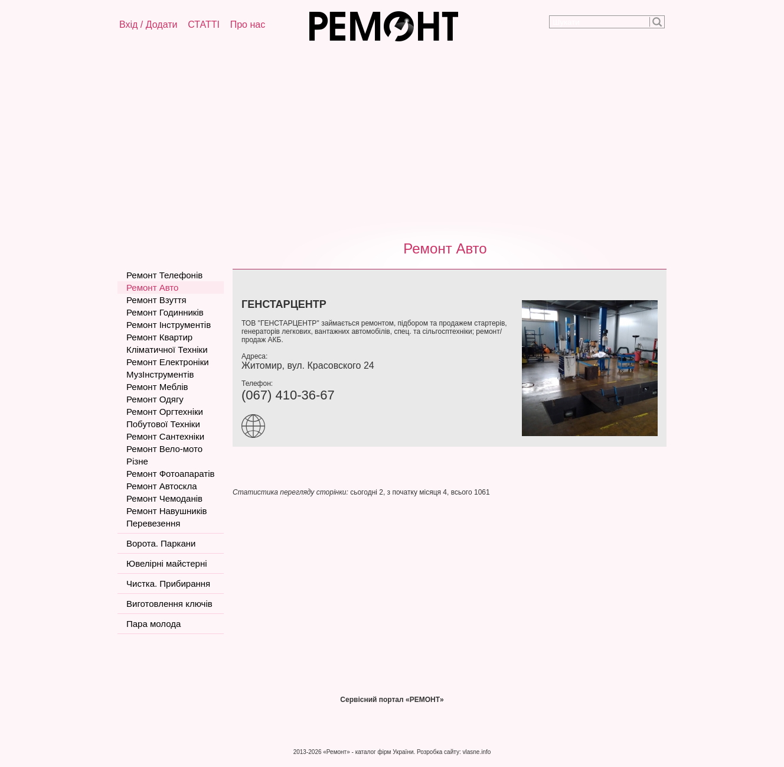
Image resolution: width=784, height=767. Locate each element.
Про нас (247, 25)
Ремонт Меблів (157, 387)
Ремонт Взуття (156, 300)
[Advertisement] (392, 139)
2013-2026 (307, 752)
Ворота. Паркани (160, 543)
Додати (162, 25)
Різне (137, 461)
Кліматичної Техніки (167, 349)
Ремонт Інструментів (168, 325)
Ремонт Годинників (165, 312)
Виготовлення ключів (169, 604)
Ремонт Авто (444, 248)
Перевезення (153, 523)
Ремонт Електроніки (167, 362)
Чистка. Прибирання (168, 583)
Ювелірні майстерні (166, 563)
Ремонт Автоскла (161, 486)
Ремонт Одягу (155, 399)
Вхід (128, 25)
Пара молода (153, 624)
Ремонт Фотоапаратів (170, 474)
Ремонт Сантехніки (165, 436)
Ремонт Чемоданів (164, 498)
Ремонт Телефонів (164, 275)
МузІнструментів (160, 374)
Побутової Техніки (163, 424)
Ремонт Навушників (166, 511)
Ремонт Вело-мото (164, 449)
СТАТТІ (204, 25)
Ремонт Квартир (159, 337)
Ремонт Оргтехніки (164, 412)
